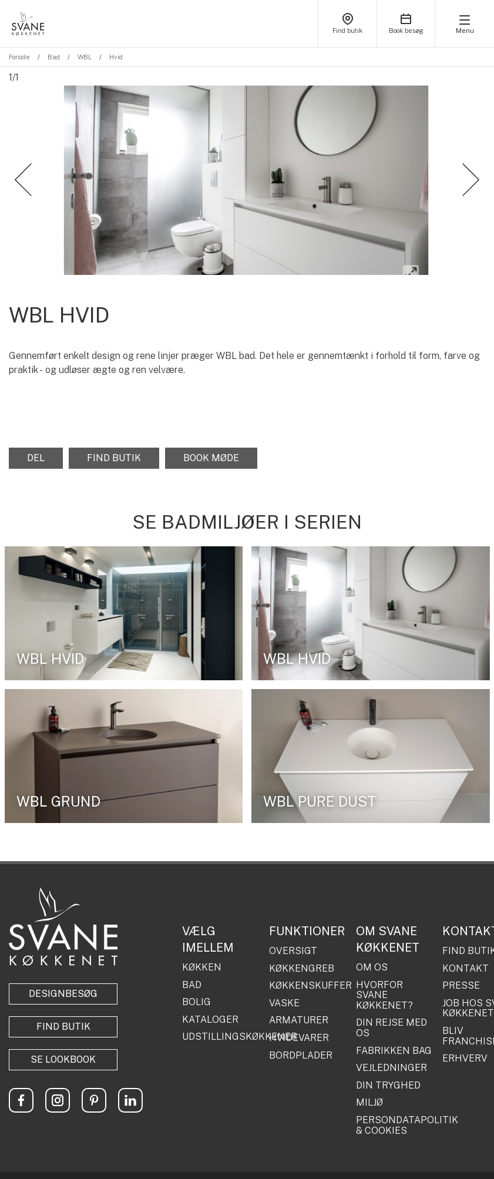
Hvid (116, 57)
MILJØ (369, 1098)
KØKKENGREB (301, 963)
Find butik (114, 452)
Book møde (211, 452)
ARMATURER (298, 1015)
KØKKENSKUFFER (308, 981)
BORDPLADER (300, 1050)
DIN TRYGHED (388, 1080)
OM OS (372, 962)
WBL (85, 57)
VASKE (284, 998)
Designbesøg (63, 989)
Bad (54, 57)
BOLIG (196, 997)
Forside (19, 57)
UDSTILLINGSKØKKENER (221, 1032)
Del (36, 452)
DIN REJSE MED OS (391, 1023)
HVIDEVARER (299, 1032)
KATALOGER (210, 1014)
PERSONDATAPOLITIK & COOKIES (395, 1120)
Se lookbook (63, 1054)
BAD (191, 980)
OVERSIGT (293, 945)
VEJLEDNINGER (391, 1063)
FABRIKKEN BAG (394, 1045)
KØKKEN (201, 962)
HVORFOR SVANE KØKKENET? (384, 990)
